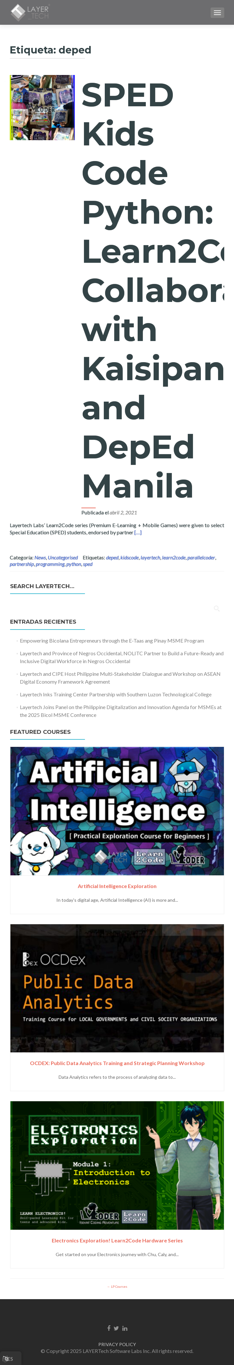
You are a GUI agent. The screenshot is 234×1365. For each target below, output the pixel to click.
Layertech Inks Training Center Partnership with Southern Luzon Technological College (116, 694)
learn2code (174, 557)
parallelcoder (201, 557)
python (73, 564)
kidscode (129, 557)
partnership (22, 564)
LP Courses (118, 1286)
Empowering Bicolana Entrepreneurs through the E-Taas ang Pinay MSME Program (112, 640)
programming (50, 564)
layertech (150, 557)
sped (87, 564)
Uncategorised (63, 557)
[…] (138, 532)
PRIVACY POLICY (117, 1344)
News (40, 557)
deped (112, 557)
